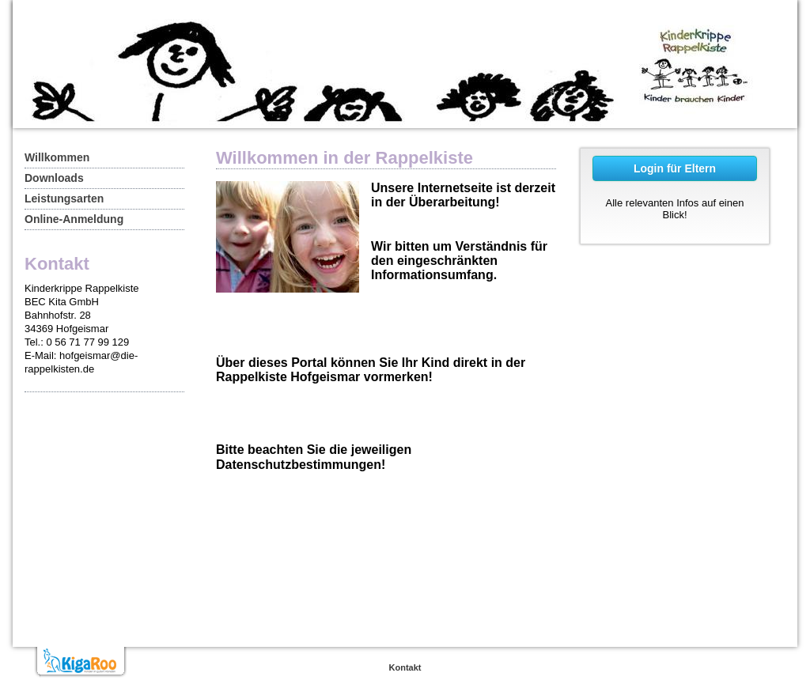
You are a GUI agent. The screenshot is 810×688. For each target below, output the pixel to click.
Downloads (54, 178)
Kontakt (405, 667)
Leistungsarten (64, 198)
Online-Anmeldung (74, 219)
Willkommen (57, 157)
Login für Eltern (675, 168)
